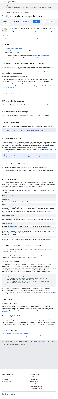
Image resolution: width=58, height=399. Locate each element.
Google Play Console (34, 379)
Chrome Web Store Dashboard (37, 388)
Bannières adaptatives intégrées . (10, 326)
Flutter (6, 24)
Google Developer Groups (8, 374)
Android (26, 21)
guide (48, 288)
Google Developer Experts (8, 376)
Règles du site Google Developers (43, 342)
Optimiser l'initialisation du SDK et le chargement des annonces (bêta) (23, 336)
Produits (8, 12)
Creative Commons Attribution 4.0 (41, 341)
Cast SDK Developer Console (36, 386)
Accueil (3, 12)
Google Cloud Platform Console (37, 376)
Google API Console (34, 374)
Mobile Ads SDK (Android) (23, 12)
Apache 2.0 (19, 342)
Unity (52, 21)
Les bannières (12, 28)
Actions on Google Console (36, 383)
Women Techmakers (6, 381)
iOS (44, 21)
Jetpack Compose (44, 55)
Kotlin (36, 55)
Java (33, 55)
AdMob (10, 2)
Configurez (14, 48)
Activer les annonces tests (9, 87)
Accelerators (5, 379)
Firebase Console (34, 381)
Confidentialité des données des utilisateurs (16, 333)
